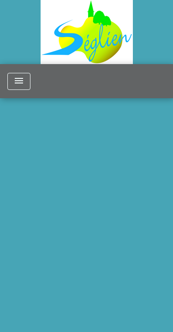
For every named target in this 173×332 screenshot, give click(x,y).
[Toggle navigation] (18, 81)
